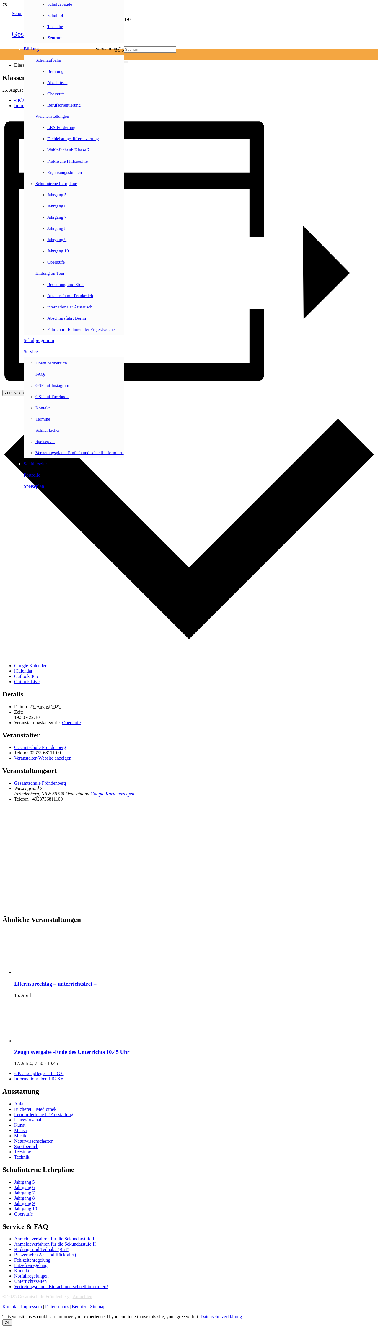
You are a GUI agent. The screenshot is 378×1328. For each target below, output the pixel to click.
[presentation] (58, 972)
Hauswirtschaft (28, 1119)
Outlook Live (27, 681)
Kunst (19, 1125)
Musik (20, 1135)
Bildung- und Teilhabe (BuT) (41, 1249)
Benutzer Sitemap (88, 1306)
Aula (18, 1103)
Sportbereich (26, 1146)
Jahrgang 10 (25, 1208)
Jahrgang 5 (24, 1182)
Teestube (22, 1151)
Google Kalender (30, 665)
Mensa (20, 1130)
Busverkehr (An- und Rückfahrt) (45, 1254)
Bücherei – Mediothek (35, 1109)
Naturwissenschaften (33, 1141)
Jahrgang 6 (24, 1187)
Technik (21, 1156)
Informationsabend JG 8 (38, 1078)
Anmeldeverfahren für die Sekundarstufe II (55, 1244)
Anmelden (82, 1296)
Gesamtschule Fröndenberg (40, 747)
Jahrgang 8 (24, 1198)
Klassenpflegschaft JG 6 (39, 1073)
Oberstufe (71, 722)
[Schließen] (126, 62)
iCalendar (23, 670)
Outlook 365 (26, 676)
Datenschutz (57, 1306)
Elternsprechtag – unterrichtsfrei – (55, 984)
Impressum (31, 1306)
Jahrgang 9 (24, 1203)
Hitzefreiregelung (31, 1265)
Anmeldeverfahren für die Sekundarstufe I (54, 1238)
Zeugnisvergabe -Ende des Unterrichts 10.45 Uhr (72, 1052)
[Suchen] (150, 49)
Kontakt (22, 1270)
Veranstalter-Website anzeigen (42, 758)
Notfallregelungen (31, 1275)
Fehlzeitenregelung (32, 1259)
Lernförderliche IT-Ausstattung (43, 1114)
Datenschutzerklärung (221, 1316)
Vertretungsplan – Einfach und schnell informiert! (61, 1286)
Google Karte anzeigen (112, 793)
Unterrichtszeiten (30, 1281)
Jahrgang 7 (24, 1192)
